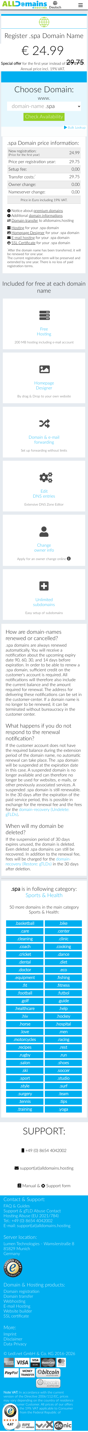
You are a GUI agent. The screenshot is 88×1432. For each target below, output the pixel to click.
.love (24, 1032)
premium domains (48, 211)
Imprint (10, 1334)
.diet (63, 962)
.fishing (63, 978)
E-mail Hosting (17, 1306)
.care (24, 931)
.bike (63, 923)
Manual (27, 1186)
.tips (63, 1102)
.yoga (63, 1109)
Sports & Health (44, 895)
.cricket (25, 954)
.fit (24, 985)
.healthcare (24, 1009)
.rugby (24, 1055)
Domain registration (21, 1292)
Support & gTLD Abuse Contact (32, 1211)
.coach (25, 947)
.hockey (63, 1016)
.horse (24, 1024)
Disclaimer (13, 1339)
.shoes (63, 1063)
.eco (63, 970)
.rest (63, 1047)
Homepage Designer (28, 233)
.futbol (63, 993)
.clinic (63, 939)
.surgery (25, 1094)
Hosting (17, 228)
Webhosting (14, 1301)
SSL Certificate (23, 243)
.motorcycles (24, 1040)
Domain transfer (24, 221)
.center (63, 931)
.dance (63, 954)
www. (44, 98)
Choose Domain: (44, 90)
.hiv (25, 1016)
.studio (63, 1078)
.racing (63, 1040)
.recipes (24, 1047)
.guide (63, 1001)
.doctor (24, 970)
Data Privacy (15, 1344)
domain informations (46, 216)
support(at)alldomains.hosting (44, 1168)
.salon (24, 1063)
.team (63, 1094)
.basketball (24, 923)
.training (24, 1109)
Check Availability (44, 116)
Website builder (18, 1311)
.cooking (63, 947)
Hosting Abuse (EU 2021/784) (31, 1216)
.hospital (63, 1024)
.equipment (25, 978)
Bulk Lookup (75, 127)
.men (63, 1032)
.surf (63, 1086)
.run (63, 1055)
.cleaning (25, 939)
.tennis (25, 1102)
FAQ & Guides (17, 1206)
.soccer (63, 1071)
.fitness (63, 985)
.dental (25, 962)
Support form (55, 1186)
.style (24, 1086)
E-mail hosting (23, 238)
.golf (25, 1001)
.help (63, 1009)
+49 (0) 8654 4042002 (44, 1151)
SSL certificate (16, 1316)
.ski (25, 1071)
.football (24, 993)
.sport (24, 1078)
